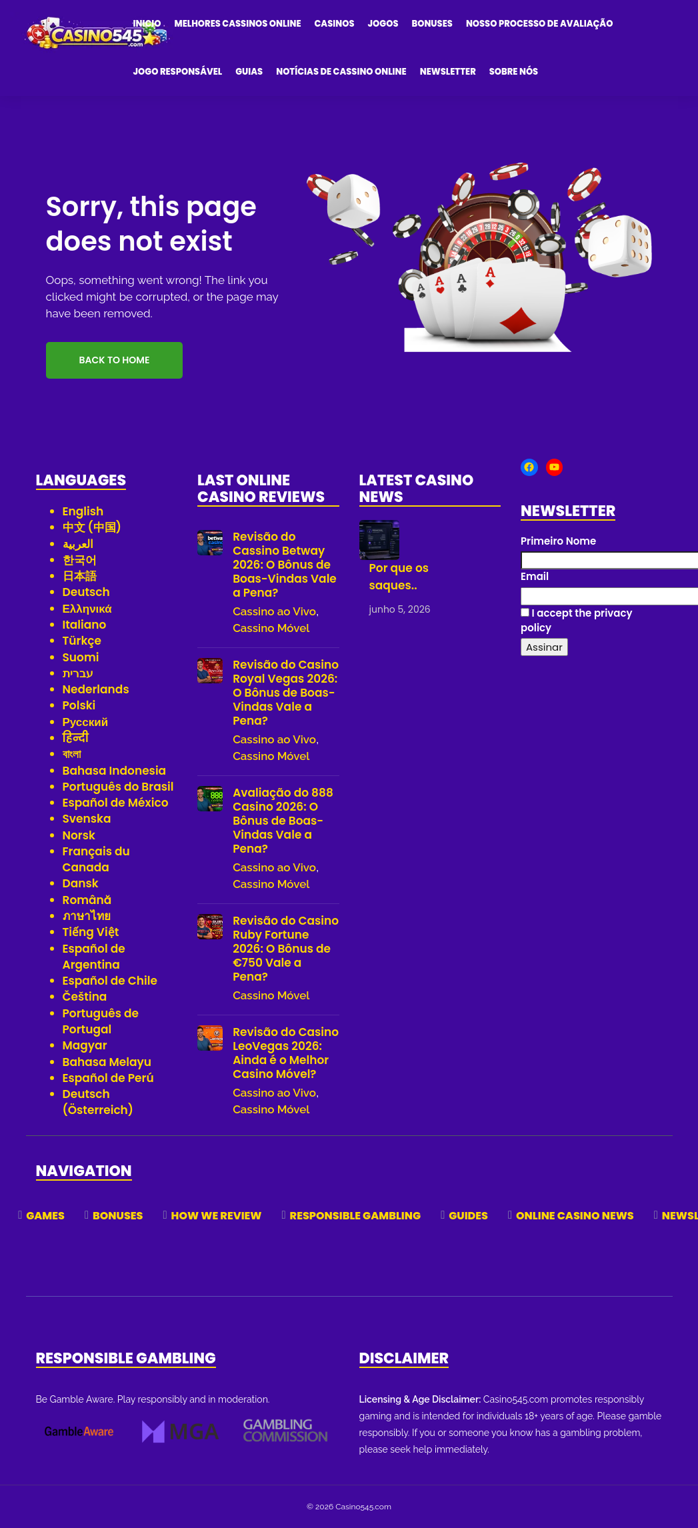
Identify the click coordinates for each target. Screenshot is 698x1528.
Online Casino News (575, 1215)
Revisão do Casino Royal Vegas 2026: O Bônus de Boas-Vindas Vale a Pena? (286, 693)
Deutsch (86, 592)
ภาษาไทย (87, 916)
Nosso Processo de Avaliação (539, 23)
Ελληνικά (87, 609)
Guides (468, 1215)
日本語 (80, 576)
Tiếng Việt (91, 932)
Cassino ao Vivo (274, 611)
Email (535, 576)
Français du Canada (96, 859)
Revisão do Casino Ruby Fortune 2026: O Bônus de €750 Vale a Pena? (286, 949)
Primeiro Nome (558, 541)
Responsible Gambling (355, 1215)
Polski (79, 705)
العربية (78, 544)
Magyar (85, 1045)
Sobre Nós (513, 71)
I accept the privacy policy (577, 620)
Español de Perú (108, 1078)
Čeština (85, 997)
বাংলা (72, 754)
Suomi (81, 657)
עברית (78, 673)
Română (87, 900)
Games (45, 1215)
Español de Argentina (94, 957)
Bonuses (431, 23)
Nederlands (96, 689)
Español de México (116, 803)
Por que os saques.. (399, 576)
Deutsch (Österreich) (98, 1102)
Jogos (383, 23)
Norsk (79, 835)
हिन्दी (76, 738)
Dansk (81, 883)
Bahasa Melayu (107, 1062)
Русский (86, 722)
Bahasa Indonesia (115, 771)
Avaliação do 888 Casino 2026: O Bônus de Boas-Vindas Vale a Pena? (283, 821)
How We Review (216, 1215)
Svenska (87, 819)
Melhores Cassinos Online (238, 23)
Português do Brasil (118, 787)
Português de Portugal (101, 1021)
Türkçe (82, 641)
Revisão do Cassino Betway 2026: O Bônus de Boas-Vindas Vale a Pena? (285, 565)
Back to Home (114, 360)
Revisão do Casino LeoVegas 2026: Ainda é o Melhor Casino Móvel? (286, 1053)
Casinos (335, 23)
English (83, 511)
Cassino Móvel (271, 628)
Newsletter (448, 71)
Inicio (147, 23)
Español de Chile (110, 981)
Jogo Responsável (178, 71)
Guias (249, 71)
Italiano (85, 625)
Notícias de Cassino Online (341, 71)
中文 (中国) (92, 527)
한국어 (80, 560)
